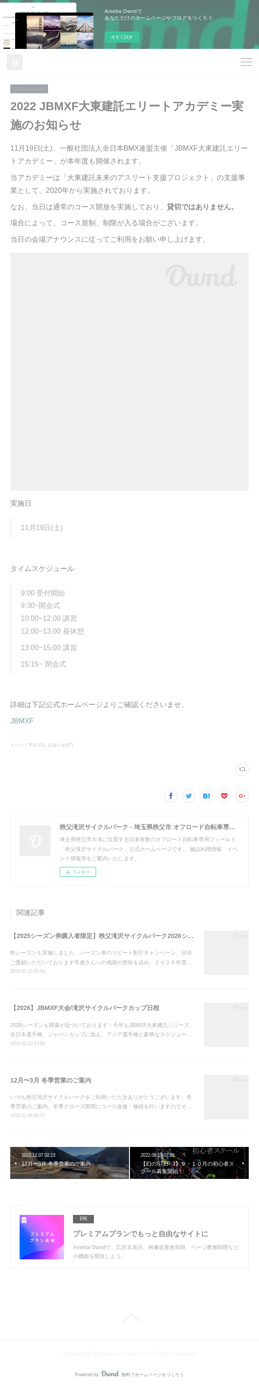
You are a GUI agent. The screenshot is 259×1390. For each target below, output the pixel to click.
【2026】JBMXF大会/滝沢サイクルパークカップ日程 (84, 1007)
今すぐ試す (122, 37)
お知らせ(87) (60, 745)
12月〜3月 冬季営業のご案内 (50, 1080)
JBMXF (21, 721)
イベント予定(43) (27, 745)
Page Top (129, 1318)
